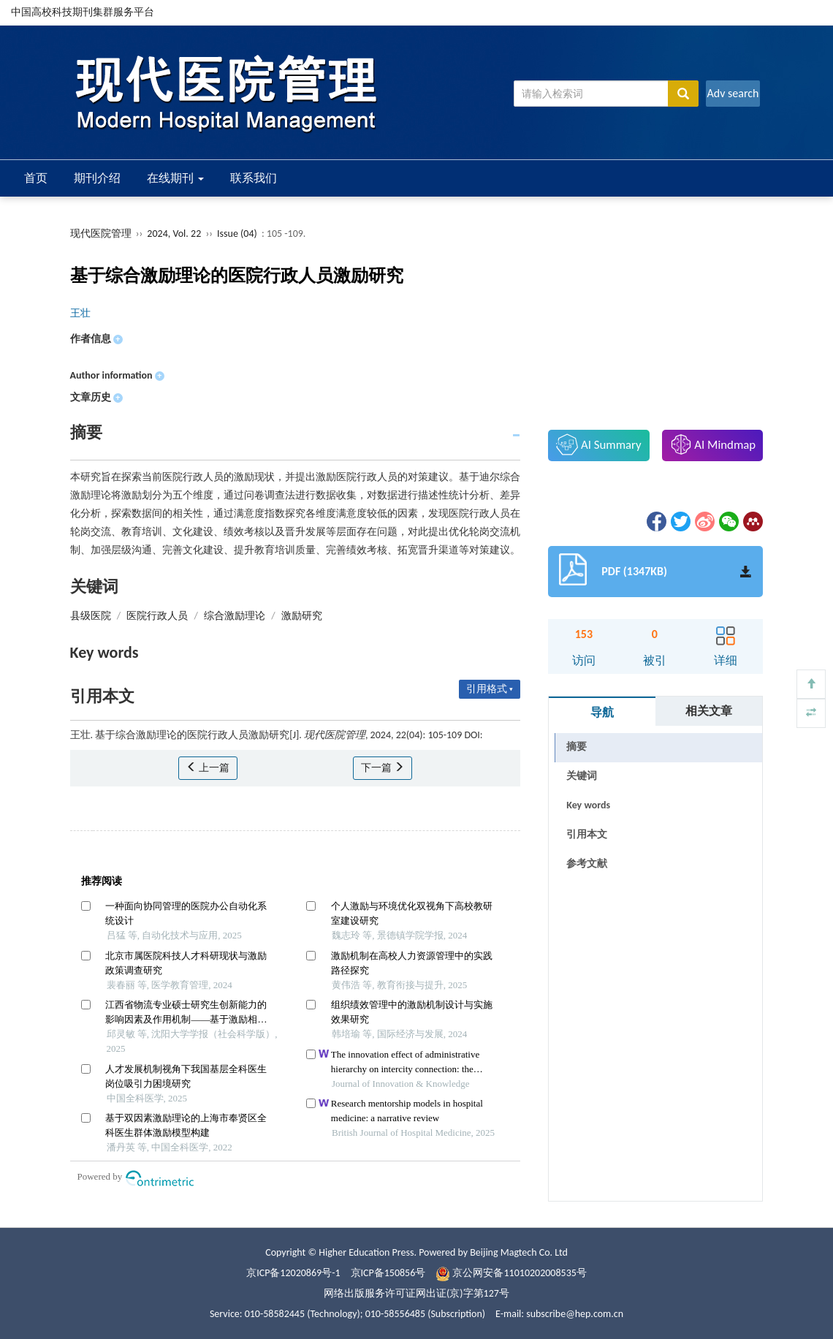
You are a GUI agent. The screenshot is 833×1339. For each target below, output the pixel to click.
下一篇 (382, 768)
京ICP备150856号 (388, 1273)
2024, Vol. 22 (175, 233)
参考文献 (586, 863)
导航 (602, 712)
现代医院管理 (101, 233)
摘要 (576, 746)
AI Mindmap (713, 444)
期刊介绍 (97, 178)
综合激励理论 (234, 616)
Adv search (732, 93)
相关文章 (708, 711)
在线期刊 (175, 178)
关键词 (581, 776)
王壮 (80, 313)
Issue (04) (237, 233)
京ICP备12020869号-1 (293, 1273)
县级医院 (90, 616)
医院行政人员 (157, 616)
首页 (35, 178)
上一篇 (207, 768)
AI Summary (598, 444)
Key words (588, 805)
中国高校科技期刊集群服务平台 (82, 12)
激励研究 (301, 616)
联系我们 (253, 178)
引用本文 (586, 834)
